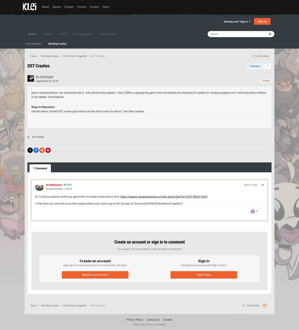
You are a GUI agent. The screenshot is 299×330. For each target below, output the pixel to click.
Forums (81, 6)
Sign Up (262, 21)
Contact (94, 6)
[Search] (229, 34)
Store (106, 6)
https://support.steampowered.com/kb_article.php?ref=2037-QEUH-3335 (163, 196)
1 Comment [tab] (40, 168)
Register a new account (95, 274)
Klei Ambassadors (83, 34)
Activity (63, 34)
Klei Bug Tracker (57, 43)
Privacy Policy (134, 319)
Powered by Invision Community (149, 324)
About (45, 6)
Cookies (168, 319)
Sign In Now (204, 274)
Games (57, 6)
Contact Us (153, 319)
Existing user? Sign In (237, 21)
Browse (32, 36)
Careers (69, 6)
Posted (59, 188)
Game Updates (33, 43)
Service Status (108, 34)
